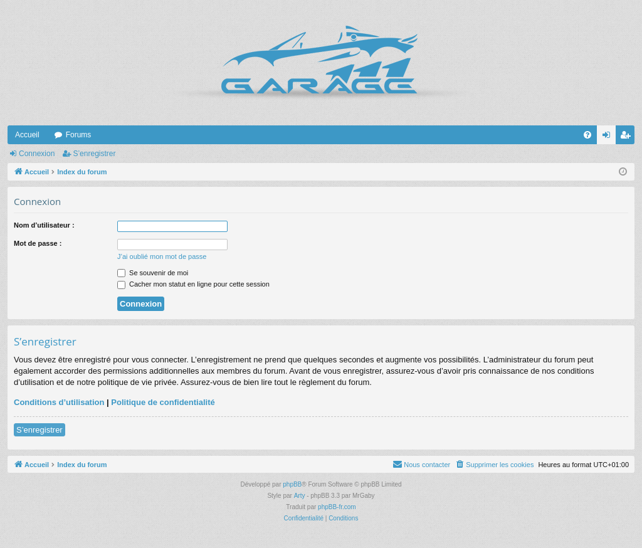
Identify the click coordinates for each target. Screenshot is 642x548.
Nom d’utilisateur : (44, 225)
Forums (79, 134)
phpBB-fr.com (337, 506)
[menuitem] (587, 134)
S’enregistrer (94, 153)
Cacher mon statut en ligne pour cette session (193, 284)
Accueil (27, 134)
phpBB (292, 484)
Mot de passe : (37, 243)
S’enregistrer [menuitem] (627, 137)
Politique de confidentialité (162, 402)
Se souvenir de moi (152, 273)
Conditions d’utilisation (59, 402)
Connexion (37, 153)
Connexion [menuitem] (609, 137)
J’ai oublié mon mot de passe (161, 256)
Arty (299, 495)
